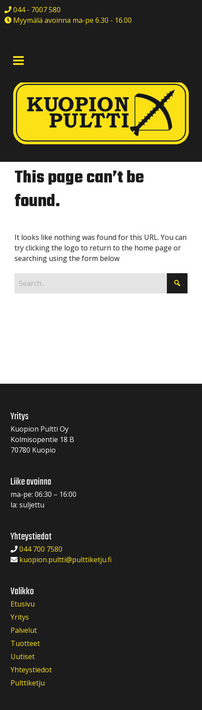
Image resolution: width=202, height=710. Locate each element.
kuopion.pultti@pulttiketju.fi (65, 559)
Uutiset (23, 656)
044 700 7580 (40, 549)
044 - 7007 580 (36, 9)
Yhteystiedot (31, 669)
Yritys (20, 617)
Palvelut (24, 630)
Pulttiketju (28, 683)
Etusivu (23, 604)
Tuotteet (25, 643)
